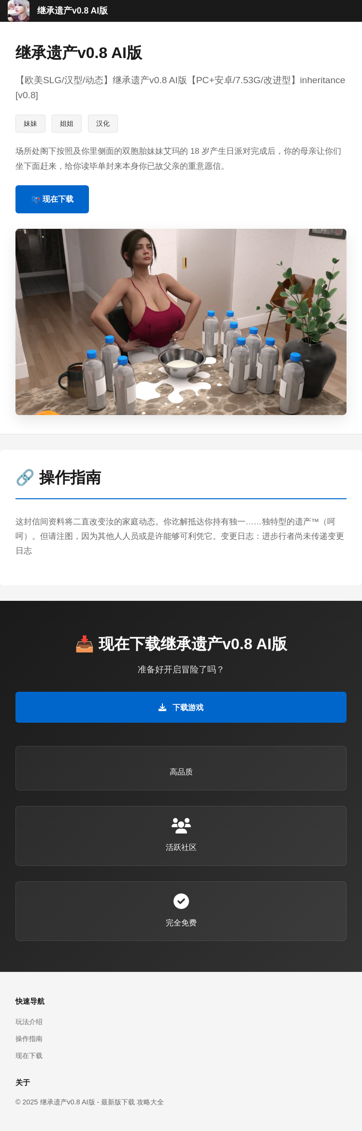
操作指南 (29, 1038)
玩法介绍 (29, 1022)
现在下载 (29, 1055)
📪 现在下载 (52, 199)
